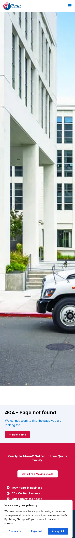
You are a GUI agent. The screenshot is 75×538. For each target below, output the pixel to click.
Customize (15, 531)
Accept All (58, 531)
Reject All (36, 531)
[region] (36, 519)
